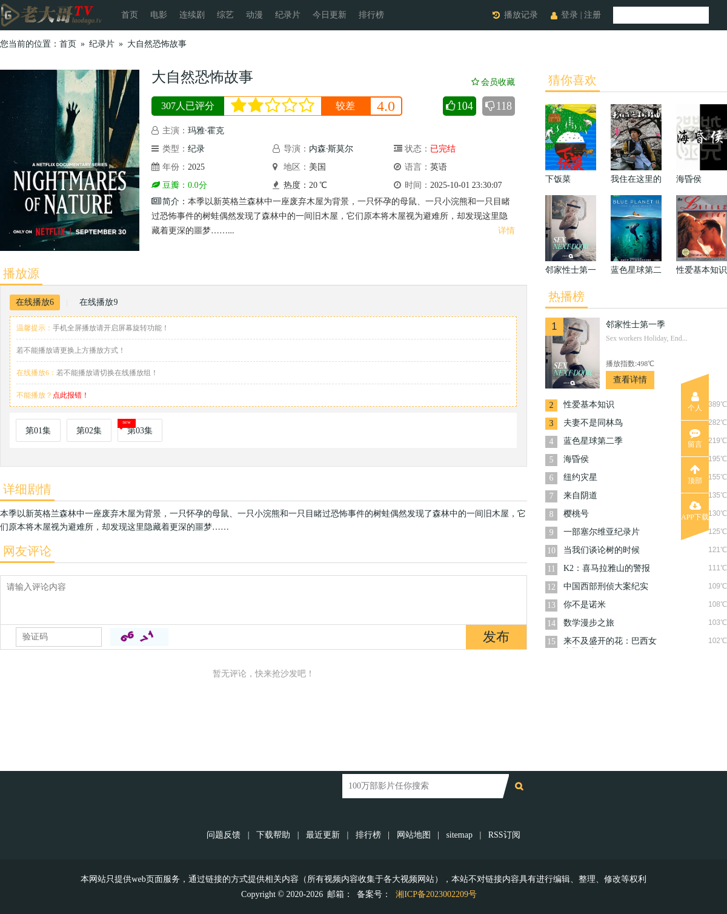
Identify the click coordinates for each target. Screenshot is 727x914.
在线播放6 (35, 302)
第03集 (140, 430)
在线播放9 (98, 302)
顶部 (695, 474)
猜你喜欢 (572, 80)
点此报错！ (71, 395)
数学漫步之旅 (588, 622)
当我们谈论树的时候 (601, 550)
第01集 (38, 430)
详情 (506, 230)
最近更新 (323, 834)
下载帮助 (273, 834)
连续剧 (192, 14)
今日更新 (330, 14)
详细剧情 (27, 489)
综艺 (225, 14)
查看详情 (630, 379)
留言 (695, 438)
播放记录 (521, 14)
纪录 (196, 148)
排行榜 (371, 14)
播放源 (21, 273)
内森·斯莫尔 (331, 148)
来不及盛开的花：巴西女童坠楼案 (610, 642)
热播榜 (566, 296)
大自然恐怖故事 (157, 43)
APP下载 (695, 511)
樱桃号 (576, 513)
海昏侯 (576, 459)
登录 (569, 14)
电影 (158, 14)
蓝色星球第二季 (593, 440)
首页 (129, 14)
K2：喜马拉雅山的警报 (606, 568)
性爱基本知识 (588, 404)
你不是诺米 (584, 604)
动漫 (254, 14)
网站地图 (414, 834)
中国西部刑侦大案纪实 (605, 586)
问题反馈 (225, 834)
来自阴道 (580, 495)
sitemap (459, 834)
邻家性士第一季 (635, 324)
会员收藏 (493, 82)
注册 (592, 14)
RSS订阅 (504, 834)
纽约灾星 (580, 477)
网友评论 (27, 551)
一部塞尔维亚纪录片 (601, 531)
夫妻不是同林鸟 (593, 422)
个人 (695, 402)
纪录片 (287, 14)
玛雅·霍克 (206, 130)
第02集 (89, 430)
